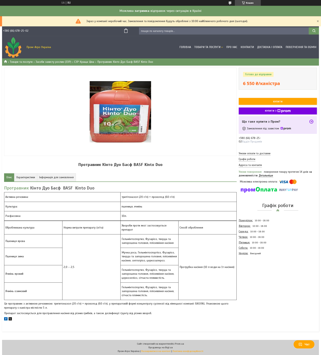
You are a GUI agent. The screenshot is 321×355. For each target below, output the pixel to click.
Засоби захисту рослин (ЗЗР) (53, 62)
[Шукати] (314, 31)
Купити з (278, 111)
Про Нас (231, 47)
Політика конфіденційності (188, 351)
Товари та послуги (21, 62)
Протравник (16, 188)
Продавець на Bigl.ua (160, 347)
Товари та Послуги (207, 47)
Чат (304, 344)
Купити (278, 101)
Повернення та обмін (301, 47)
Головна (185, 47)
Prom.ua (179, 343)
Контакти (247, 47)
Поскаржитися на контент (156, 351)
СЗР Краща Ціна (84, 62)
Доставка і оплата (269, 47)
